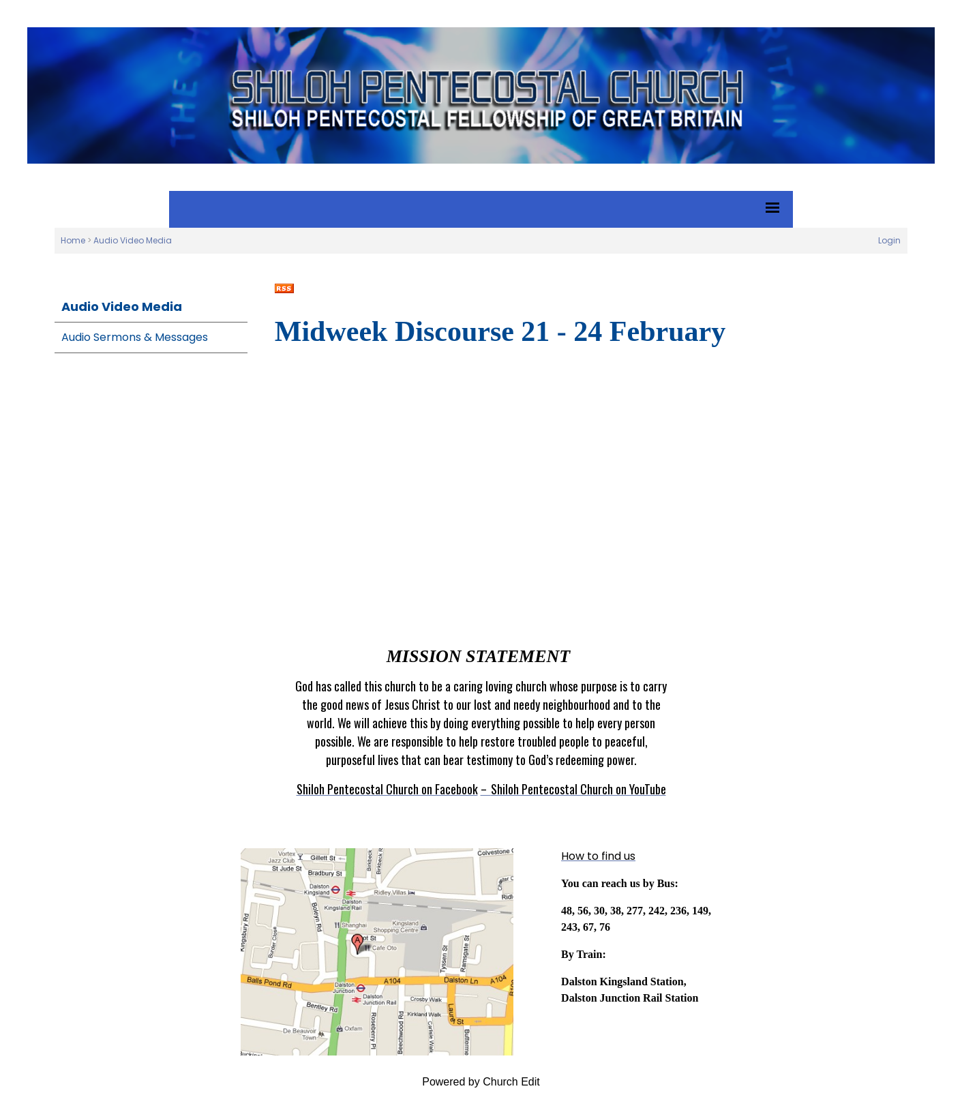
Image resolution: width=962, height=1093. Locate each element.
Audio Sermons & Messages (134, 337)
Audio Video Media (132, 240)
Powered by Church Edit (481, 1082)
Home (73, 240)
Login (889, 240)
